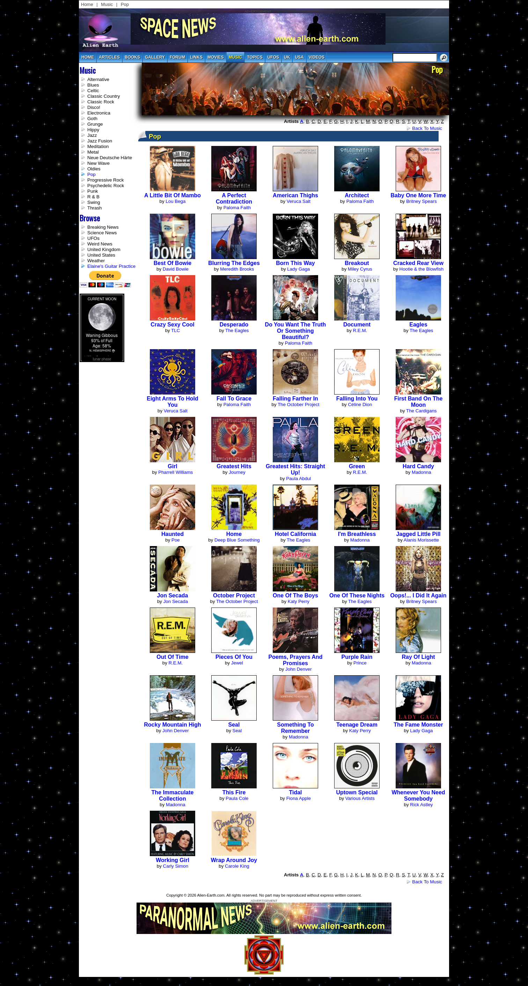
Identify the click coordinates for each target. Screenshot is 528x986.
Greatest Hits (234, 466)
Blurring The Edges (234, 263)
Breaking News (103, 227)
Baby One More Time (418, 195)
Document (357, 325)
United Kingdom (103, 249)
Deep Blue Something (237, 540)
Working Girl (172, 860)
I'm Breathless (357, 534)
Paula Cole (237, 798)
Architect (357, 195)
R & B (93, 196)
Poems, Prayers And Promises (295, 660)
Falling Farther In (295, 399)
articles (109, 57)
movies (215, 57)
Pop (125, 4)
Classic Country (103, 96)
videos (316, 57)
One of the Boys (295, 595)
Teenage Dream (356, 725)
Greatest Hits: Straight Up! (295, 469)
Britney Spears (421, 201)
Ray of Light (418, 657)
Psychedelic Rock (105, 185)
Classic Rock (100, 101)
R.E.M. (360, 330)
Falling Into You (357, 399)
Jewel (237, 662)
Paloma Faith (237, 207)
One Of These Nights (356, 595)
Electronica (98, 113)
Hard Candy (418, 466)
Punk (92, 191)
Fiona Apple (298, 798)
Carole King (237, 866)
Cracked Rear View (418, 263)
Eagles (418, 325)
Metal (93, 152)
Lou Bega (175, 201)
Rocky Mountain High (172, 725)
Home (87, 4)
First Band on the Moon (418, 402)
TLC (175, 330)
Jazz (92, 135)
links (196, 57)
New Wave (98, 163)
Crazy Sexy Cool (172, 325)
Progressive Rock (105, 180)
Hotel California (295, 534)
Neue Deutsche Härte (109, 157)
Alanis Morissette (421, 540)
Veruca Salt (298, 201)
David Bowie (176, 269)
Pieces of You (233, 657)
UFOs (273, 57)
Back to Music (427, 128)
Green (357, 466)
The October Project (298, 404)
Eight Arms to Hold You (172, 402)
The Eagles (237, 330)
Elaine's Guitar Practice (111, 266)
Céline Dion (360, 404)
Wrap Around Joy (234, 860)
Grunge (95, 124)
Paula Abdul (298, 478)
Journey (237, 472)
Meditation (98, 146)
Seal (234, 725)
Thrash (94, 208)
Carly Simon (176, 866)
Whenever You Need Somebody (418, 795)
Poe (175, 540)
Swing (93, 202)
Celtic (93, 90)
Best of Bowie (172, 263)
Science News (102, 232)
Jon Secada (172, 595)
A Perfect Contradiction (234, 198)
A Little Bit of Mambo (172, 195)
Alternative (98, 79)
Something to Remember (295, 728)
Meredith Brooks (237, 269)
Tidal (295, 792)
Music (107, 4)
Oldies (94, 168)
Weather (96, 260)
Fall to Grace (234, 399)
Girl (172, 466)
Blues (93, 85)
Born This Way (295, 263)
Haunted (172, 534)
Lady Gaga (298, 269)
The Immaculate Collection (173, 795)
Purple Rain (357, 657)
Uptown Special (356, 792)
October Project (234, 595)
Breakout (357, 263)
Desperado (234, 325)
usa (299, 57)
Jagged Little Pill (418, 534)
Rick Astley (421, 804)
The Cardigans (421, 410)
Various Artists (360, 798)
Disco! (93, 107)
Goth (92, 118)
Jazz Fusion (99, 141)
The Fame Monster (418, 725)
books (132, 57)
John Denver (298, 669)
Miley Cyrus (360, 269)
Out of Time (172, 657)
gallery (155, 57)
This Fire (234, 792)
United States (101, 255)
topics (254, 57)
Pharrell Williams (175, 472)
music (235, 57)
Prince (360, 662)
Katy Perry (298, 601)
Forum (177, 57)
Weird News (99, 243)
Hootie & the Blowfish (421, 269)
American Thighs (295, 195)
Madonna (421, 472)
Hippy (93, 129)
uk (287, 57)
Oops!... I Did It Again (418, 595)
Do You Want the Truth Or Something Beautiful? (295, 331)
